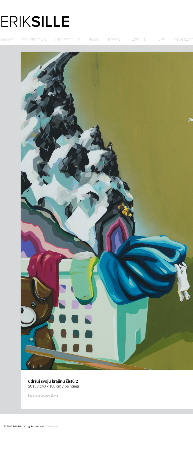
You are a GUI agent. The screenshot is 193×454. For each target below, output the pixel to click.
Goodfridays (52, 426)
